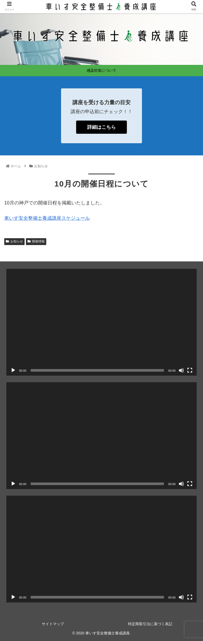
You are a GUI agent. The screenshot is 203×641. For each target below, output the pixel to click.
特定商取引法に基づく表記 (150, 624)
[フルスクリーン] (189, 370)
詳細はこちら (101, 127)
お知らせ (14, 241)
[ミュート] (181, 370)
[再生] (13, 370)
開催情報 (36, 241)
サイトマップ (53, 624)
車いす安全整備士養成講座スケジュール (47, 218)
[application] (101, 322)
